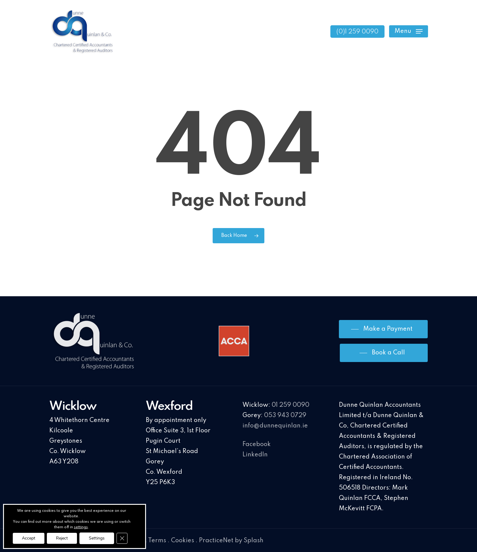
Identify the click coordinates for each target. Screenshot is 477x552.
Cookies (182, 541)
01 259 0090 (290, 405)
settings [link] (81, 527)
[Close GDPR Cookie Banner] (122, 538)
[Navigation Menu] (408, 31)
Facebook (256, 444)
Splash (253, 541)
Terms (157, 541)
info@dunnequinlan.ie (275, 426)
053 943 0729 (285, 416)
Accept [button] (28, 538)
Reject (62, 538)
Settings (97, 538)
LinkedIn (255, 455)
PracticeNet (216, 541)
